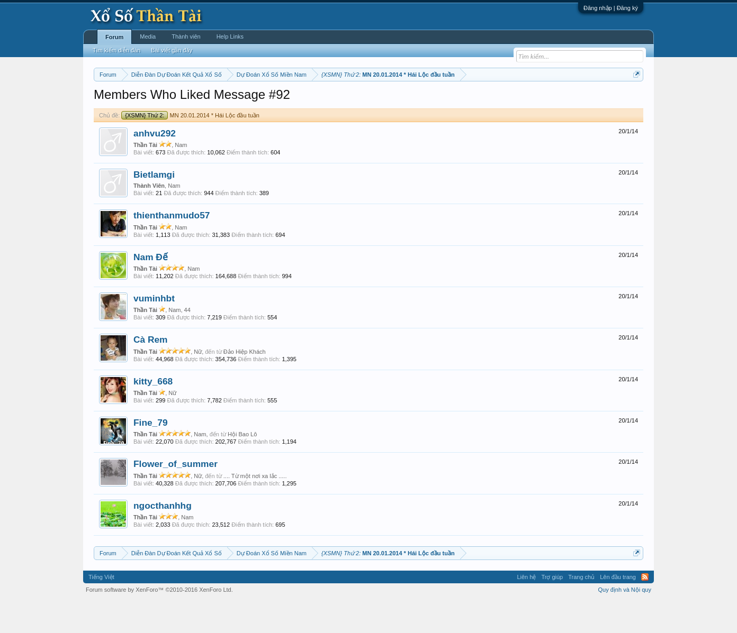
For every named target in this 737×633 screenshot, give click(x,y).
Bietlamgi (154, 206)
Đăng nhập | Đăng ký (610, 8)
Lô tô (531, 101)
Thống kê (436, 101)
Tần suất (506, 101)
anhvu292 (154, 165)
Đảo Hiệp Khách (244, 383)
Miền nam (115, 101)
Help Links (230, 36)
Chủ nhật (404, 101)
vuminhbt (154, 330)
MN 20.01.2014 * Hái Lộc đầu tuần (190, 147)
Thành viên (186, 36)
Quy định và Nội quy (625, 621)
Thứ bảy (374, 101)
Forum (114, 37)
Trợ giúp (552, 609)
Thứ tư (288, 101)
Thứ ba (263, 101)
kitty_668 (153, 413)
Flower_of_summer (175, 496)
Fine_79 (150, 454)
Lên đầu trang (618, 609)
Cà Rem (150, 371)
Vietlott (210, 101)
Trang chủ (581, 609)
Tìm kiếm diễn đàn (116, 50)
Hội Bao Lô (242, 466)
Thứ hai (236, 101)
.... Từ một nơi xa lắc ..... (255, 507)
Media (148, 36)
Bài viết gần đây (171, 50)
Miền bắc (147, 101)
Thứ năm (315, 101)
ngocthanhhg (162, 537)
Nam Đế (150, 288)
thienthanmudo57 (171, 247)
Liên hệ (526, 609)
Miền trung (181, 101)
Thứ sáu (345, 101)
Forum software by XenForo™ (159, 621)
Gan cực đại (471, 101)
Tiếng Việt (101, 609)
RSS (645, 608)
